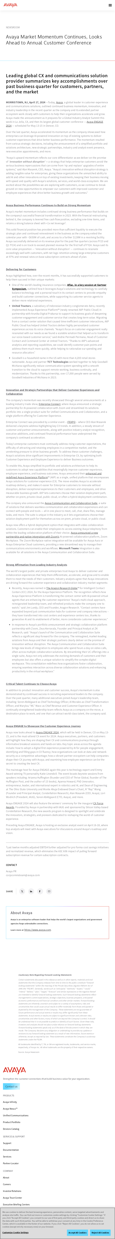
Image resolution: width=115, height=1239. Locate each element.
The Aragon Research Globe (61, 588)
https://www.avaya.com (37, 929)
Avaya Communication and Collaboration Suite (71, 503)
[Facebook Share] (40, 891)
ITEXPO (71, 422)
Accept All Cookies (77, 1232)
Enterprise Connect (49, 404)
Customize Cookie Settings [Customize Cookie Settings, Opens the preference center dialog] (15, 1232)
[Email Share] (49, 891)
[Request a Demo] (11, 1086)
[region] (57, 1223)
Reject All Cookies (100, 1232)
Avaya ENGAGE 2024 (47, 732)
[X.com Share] (22, 891)
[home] (10, 5)
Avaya (59, 102)
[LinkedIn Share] (31, 891)
